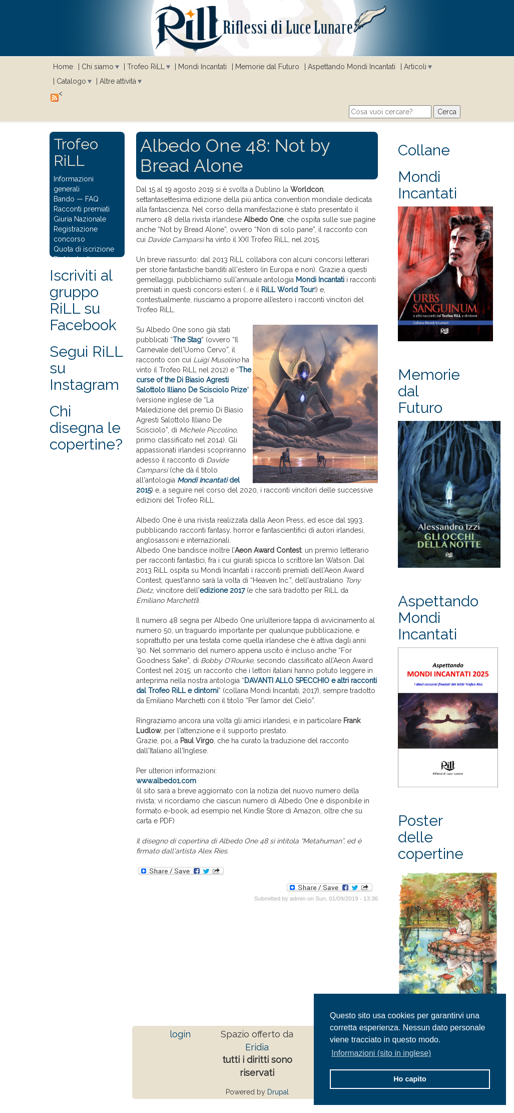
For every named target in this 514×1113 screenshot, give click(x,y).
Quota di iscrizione (84, 249)
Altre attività (118, 81)
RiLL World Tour (287, 290)
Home (63, 67)
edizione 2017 (222, 590)
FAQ (92, 199)
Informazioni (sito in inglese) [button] (381, 1053)
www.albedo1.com (166, 781)
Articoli (415, 67)
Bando (64, 199)
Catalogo (71, 81)
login (180, 1034)
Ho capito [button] (409, 1079)
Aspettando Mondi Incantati (351, 67)
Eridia (257, 1047)
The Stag (187, 340)
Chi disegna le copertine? (86, 427)
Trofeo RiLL (146, 67)
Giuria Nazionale (80, 219)
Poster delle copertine (430, 837)
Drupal (278, 1092)
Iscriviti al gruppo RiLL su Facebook (83, 300)
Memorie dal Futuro (267, 67)
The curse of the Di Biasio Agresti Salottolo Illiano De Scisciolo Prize (193, 380)
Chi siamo (98, 67)
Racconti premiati (82, 209)
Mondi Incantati (202, 67)
